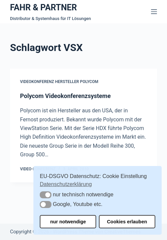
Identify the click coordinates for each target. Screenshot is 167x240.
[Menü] (154, 12)
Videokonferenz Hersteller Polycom (59, 82)
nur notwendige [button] (68, 221)
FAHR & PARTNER (43, 7)
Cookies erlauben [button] (127, 221)
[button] (45, 194)
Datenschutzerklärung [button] (66, 184)
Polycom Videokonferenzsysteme (65, 95)
